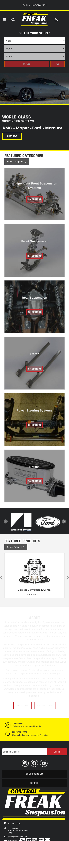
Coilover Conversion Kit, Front (34, 590)
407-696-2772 (14, 824)
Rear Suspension (34, 297)
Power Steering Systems (34, 410)
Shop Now (12, 136)
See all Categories (17, 161)
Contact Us (45, 705)
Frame (34, 354)
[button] (34, 774)
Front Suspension (34, 241)
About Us (23, 705)
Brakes (34, 466)
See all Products (16, 547)
